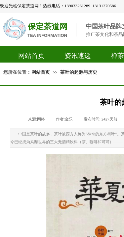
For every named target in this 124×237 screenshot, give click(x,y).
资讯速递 (77, 55)
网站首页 (31, 55)
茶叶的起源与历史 (78, 72)
